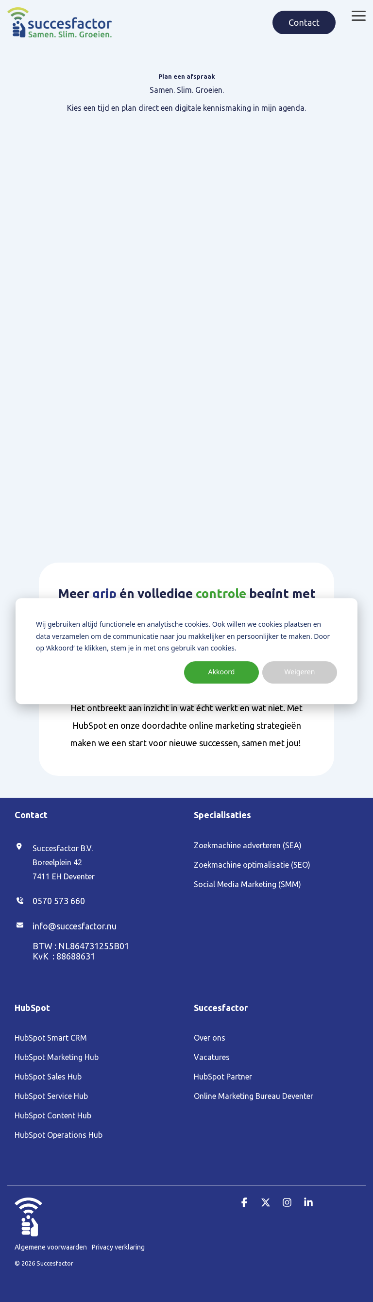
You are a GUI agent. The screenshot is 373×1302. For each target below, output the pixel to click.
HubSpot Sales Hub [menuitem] (48, 1076)
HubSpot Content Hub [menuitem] (53, 1115)
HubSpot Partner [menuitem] (223, 1076)
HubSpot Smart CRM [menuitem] (51, 1037)
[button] (359, 15)
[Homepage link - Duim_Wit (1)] (28, 1231)
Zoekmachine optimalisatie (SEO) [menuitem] (252, 864)
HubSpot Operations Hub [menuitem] (58, 1135)
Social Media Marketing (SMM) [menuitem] (247, 884)
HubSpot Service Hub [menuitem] (51, 1096)
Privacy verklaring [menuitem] (118, 1247)
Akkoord (221, 672)
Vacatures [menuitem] (212, 1057)
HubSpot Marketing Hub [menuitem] (57, 1057)
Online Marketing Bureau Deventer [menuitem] (253, 1096)
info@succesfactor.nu (75, 926)
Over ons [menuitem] (209, 1037)
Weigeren (300, 672)
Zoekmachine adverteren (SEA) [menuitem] (248, 845)
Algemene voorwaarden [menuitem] (51, 1247)
